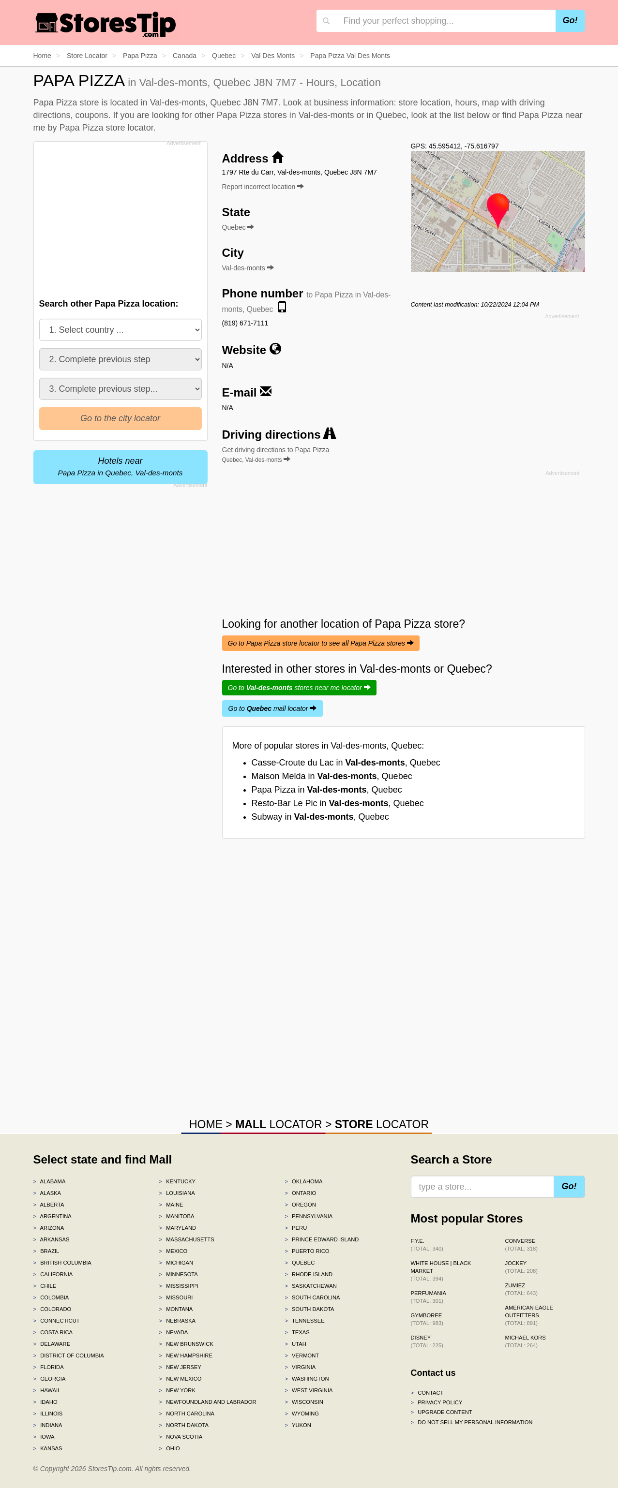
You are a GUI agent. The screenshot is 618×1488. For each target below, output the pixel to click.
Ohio (169, 1448)
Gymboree (427, 1319)
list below (472, 115)
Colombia (51, 1297)
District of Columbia (68, 1355)
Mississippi (178, 1286)
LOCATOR (278, 1124)
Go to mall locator (272, 708)
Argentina (52, 1216)
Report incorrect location (263, 187)
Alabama (49, 1181)
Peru (296, 1228)
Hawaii (46, 1390)
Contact (427, 1393)
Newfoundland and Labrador (207, 1402)
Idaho (45, 1402)
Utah (295, 1344)
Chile (45, 1286)
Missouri (176, 1297)
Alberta (48, 1205)
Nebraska (177, 1321)
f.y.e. (427, 1245)
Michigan (176, 1263)
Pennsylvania (308, 1216)
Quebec (300, 1263)
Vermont (302, 1355)
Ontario (300, 1193)
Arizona (48, 1228)
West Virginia (308, 1390)
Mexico (173, 1251)
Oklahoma (303, 1181)
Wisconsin (304, 1402)
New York (177, 1390)
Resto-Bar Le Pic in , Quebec (338, 803)
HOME (206, 1124)
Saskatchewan (310, 1286)
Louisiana (177, 1193)
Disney (427, 1341)
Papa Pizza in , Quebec (327, 790)
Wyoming (302, 1413)
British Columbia (62, 1263)
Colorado (52, 1309)
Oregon (300, 1205)
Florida (48, 1367)
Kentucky (177, 1181)
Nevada (173, 1332)
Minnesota (178, 1274)
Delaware (52, 1344)
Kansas (47, 1448)
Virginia (300, 1367)
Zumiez (521, 1289)
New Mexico (180, 1379)
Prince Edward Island (322, 1239)
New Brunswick (186, 1344)
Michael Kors (525, 1341)
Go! (570, 20)
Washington (307, 1379)
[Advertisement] (119, 217)
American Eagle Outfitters (529, 1315)
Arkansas (51, 1239)
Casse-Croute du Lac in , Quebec (346, 762)
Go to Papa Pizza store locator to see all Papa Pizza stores (321, 643)
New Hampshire (185, 1355)
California (53, 1274)
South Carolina (312, 1297)
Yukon (298, 1425)
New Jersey (180, 1367)
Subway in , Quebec (320, 817)
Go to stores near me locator (299, 688)
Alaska (47, 1193)
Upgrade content (441, 1412)
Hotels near (120, 466)
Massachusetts (186, 1239)
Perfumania (428, 1297)
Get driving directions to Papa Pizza (276, 454)
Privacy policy (437, 1402)
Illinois (48, 1413)
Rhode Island (308, 1274)
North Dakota (184, 1425)
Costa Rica (53, 1332)
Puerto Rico (307, 1251)
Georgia (49, 1379)
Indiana (47, 1425)
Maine (171, 1205)
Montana (176, 1309)
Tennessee (304, 1321)
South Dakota (309, 1309)
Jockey (521, 1267)
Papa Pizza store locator (106, 128)
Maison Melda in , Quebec (332, 776)
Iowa (44, 1437)
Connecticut (56, 1321)
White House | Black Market (441, 1271)
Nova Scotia (180, 1437)
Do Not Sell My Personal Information (472, 1422)
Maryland (177, 1228)
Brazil (46, 1251)
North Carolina (186, 1413)
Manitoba (176, 1216)
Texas (297, 1332)
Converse (521, 1245)
